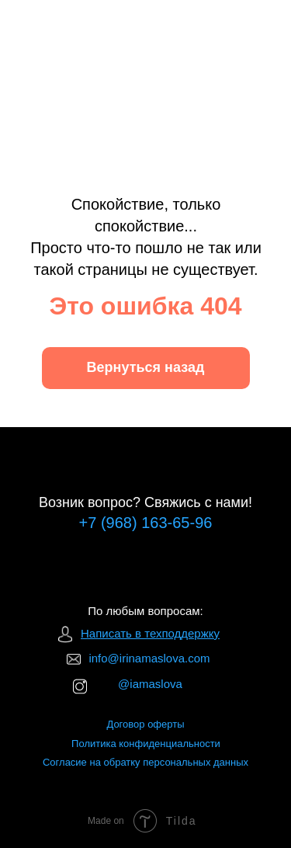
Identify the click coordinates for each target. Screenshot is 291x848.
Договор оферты (145, 724)
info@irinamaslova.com (149, 658)
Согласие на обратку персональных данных (145, 762)
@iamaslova (150, 683)
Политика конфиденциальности (145, 743)
